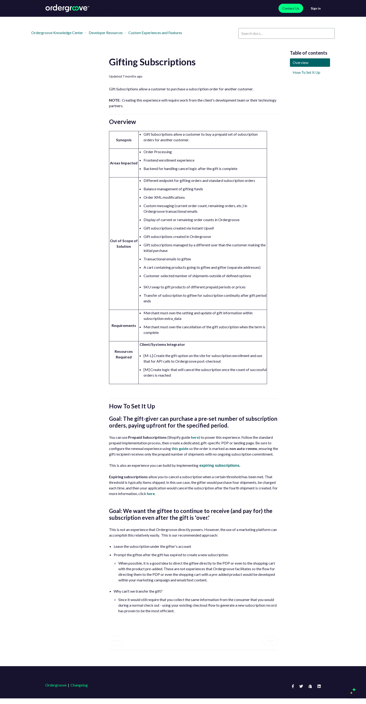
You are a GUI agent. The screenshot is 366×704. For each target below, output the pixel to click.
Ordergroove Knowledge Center (57, 32)
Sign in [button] (316, 8)
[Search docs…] (286, 33)
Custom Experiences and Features (155, 32)
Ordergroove (56, 685)
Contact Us (290, 8)
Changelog (79, 685)
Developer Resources (106, 32)
